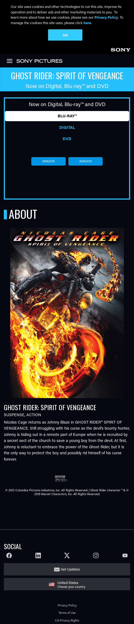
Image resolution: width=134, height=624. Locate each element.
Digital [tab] (67, 127)
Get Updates (70, 569)
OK (65, 35)
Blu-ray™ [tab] (67, 115)
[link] (120, 49)
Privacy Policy (67, 605)
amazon (48, 161)
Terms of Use (67, 613)
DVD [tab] (67, 138)
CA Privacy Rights (67, 620)
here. (87, 22)
